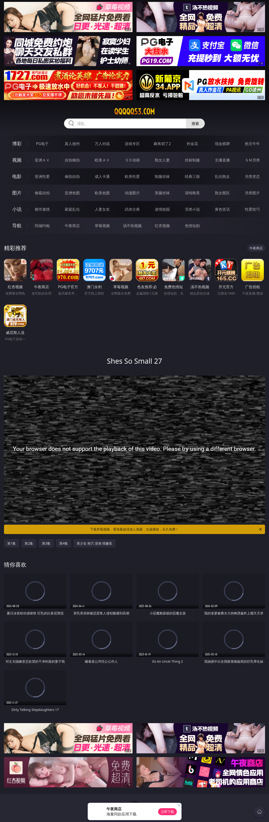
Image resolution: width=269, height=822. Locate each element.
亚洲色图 (72, 192)
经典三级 (192, 176)
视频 (17, 160)
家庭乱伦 (72, 209)
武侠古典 (132, 209)
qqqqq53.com (134, 111)
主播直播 (222, 160)
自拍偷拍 (72, 160)
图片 (17, 193)
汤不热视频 (132, 225)
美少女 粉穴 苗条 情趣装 (94, 543)
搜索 (195, 123)
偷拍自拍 (72, 176)
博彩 (17, 143)
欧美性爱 (132, 176)
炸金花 (192, 143)
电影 (17, 176)
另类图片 (252, 192)
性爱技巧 (252, 209)
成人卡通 (102, 176)
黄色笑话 (222, 209)
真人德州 (72, 143)
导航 (17, 225)
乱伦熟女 (222, 176)
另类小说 (192, 209)
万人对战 (102, 143)
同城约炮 (42, 225)
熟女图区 (222, 192)
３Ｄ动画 (132, 160)
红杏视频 (162, 225)
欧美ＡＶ (102, 160)
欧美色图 (102, 192)
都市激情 (42, 209)
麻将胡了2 (162, 143)
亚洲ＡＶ (42, 160)
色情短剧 (192, 225)
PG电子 (42, 143)
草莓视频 (102, 225)
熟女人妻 (162, 160)
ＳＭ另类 (252, 160)
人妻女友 (102, 209)
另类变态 (252, 176)
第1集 (11, 543)
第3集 (46, 543)
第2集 (29, 543)
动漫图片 (132, 192)
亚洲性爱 (42, 176)
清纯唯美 (192, 192)
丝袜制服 (192, 160)
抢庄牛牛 (252, 143)
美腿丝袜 (162, 192)
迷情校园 (162, 209)
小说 (17, 209)
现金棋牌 (222, 143)
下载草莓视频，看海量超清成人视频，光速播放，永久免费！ (176, 529)
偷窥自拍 (42, 192)
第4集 (63, 543)
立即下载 (167, 811)
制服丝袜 (162, 176)
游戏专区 (132, 143)
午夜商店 (72, 225)
